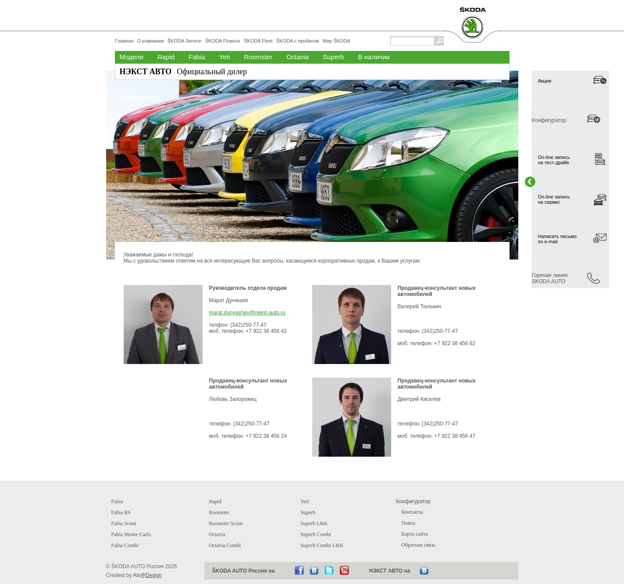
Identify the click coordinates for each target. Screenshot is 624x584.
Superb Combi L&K (321, 545)
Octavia (297, 57)
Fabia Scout (123, 523)
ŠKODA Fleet (258, 40)
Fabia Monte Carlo (131, 534)
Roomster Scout (225, 523)
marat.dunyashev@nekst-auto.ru (247, 313)
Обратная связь (418, 545)
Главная (124, 40)
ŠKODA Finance (222, 40)
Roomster (258, 57)
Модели (131, 57)
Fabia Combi (125, 545)
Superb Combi (315, 534)
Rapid (166, 57)
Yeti (224, 57)
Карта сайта (414, 534)
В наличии (374, 57)
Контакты (412, 512)
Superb (333, 57)
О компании (150, 40)
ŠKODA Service (185, 40)
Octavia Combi (225, 545)
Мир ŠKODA (336, 40)
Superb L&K (314, 523)
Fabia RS (121, 512)
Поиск (408, 523)
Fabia (197, 57)
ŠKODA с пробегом (297, 40)
